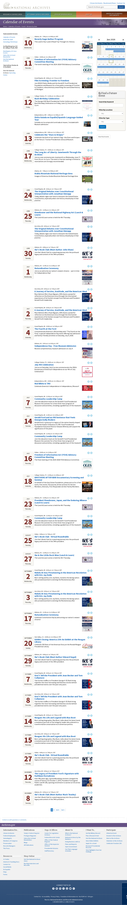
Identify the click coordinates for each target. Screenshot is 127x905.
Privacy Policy (55, 896)
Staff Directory (49, 851)
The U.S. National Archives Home (26, 6)
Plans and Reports (71, 844)
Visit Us (89, 14)
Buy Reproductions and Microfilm (31, 864)
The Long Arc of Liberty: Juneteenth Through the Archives (57, 153)
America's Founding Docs (11, 862)
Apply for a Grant (91, 843)
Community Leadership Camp (48, 398)
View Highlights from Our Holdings (94, 851)
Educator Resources (63, 14)
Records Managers (9, 846)
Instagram (60, 888)
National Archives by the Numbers (73, 838)
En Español (6, 869)
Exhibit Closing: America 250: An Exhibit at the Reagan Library (59, 640)
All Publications (28, 845)
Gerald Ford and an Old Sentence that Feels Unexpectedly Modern (54, 418)
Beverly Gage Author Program (48, 39)
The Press (6, 848)
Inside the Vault (8, 39)
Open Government (71, 847)
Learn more (108, 901)
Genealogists (7, 838)
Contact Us (121, 3)
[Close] (124, 885)
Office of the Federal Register (51, 841)
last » (63, 810)
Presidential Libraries (51, 848)
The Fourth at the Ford (45, 328)
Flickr (73, 888)
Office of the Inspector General (52, 845)
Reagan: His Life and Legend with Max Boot (55, 717)
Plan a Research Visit (92, 836)
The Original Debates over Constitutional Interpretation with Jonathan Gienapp (54, 192)
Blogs (25, 842)
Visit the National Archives (8, 60)
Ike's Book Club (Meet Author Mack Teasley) (55, 794)
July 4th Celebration (44, 364)
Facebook (88, 37)
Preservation (7, 843)
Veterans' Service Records (38, 14)
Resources (7, 856)
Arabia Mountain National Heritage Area (53, 173)
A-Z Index (6, 859)
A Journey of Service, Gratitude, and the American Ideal (60, 291)
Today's (31, 833)
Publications (29, 830)
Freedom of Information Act (69, 896)
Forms (5, 874)
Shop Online (29, 856)
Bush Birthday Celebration (46, 98)
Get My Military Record (93, 833)
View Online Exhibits (92, 841)
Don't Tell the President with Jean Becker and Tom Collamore (58, 676)
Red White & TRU (42, 383)
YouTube (67, 888)
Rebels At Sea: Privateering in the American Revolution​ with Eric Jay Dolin (60, 573)
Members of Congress (10, 841)
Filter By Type (104, 118)
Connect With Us (63, 885)
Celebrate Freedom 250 (113, 843)
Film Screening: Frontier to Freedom (51, 80)
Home (5, 26)
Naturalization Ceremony (46, 268)
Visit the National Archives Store (32, 860)
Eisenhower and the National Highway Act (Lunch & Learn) (58, 213)
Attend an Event (111, 833)
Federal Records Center (52, 837)
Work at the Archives (113, 838)
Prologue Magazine (30, 836)
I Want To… (90, 830)
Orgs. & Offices (51, 830)
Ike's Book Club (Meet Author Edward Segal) (55, 657)
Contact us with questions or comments (14, 820)
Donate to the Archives (113, 836)
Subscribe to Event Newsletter (9, 56)
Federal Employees (9, 836)
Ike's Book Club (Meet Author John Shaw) (54, 249)
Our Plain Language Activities (71, 850)
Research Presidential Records (93, 847)
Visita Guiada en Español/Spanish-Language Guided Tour (58, 118)
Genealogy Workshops (10, 42)
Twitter (91, 37)
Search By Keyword (106, 102)
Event (23, 26)
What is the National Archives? (71, 834)
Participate (111, 830)
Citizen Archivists (96, 3)
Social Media (7, 867)
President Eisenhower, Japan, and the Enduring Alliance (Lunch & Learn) (60, 501)
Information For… (10, 830)
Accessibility (46, 896)
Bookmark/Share (109, 3)
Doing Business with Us (72, 842)
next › (58, 810)
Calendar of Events (14, 26)
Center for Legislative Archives (51, 834)
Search (121, 7)
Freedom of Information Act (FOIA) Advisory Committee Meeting (55, 60)
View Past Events (103, 137)
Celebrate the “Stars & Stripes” (49, 134)
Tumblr (63, 888)
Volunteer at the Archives (114, 841)
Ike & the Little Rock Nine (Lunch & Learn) (54, 555)
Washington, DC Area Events (9, 52)
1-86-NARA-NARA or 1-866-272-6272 (63, 902)
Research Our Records (12, 14)
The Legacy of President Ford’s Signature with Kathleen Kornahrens (56, 774)
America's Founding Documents (114, 14)
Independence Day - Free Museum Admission (55, 346)
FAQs (5, 872)
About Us (69, 830)
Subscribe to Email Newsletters (30, 839)
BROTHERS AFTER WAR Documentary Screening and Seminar (59, 478)
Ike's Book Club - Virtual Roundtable (51, 536)
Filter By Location (105, 110)
